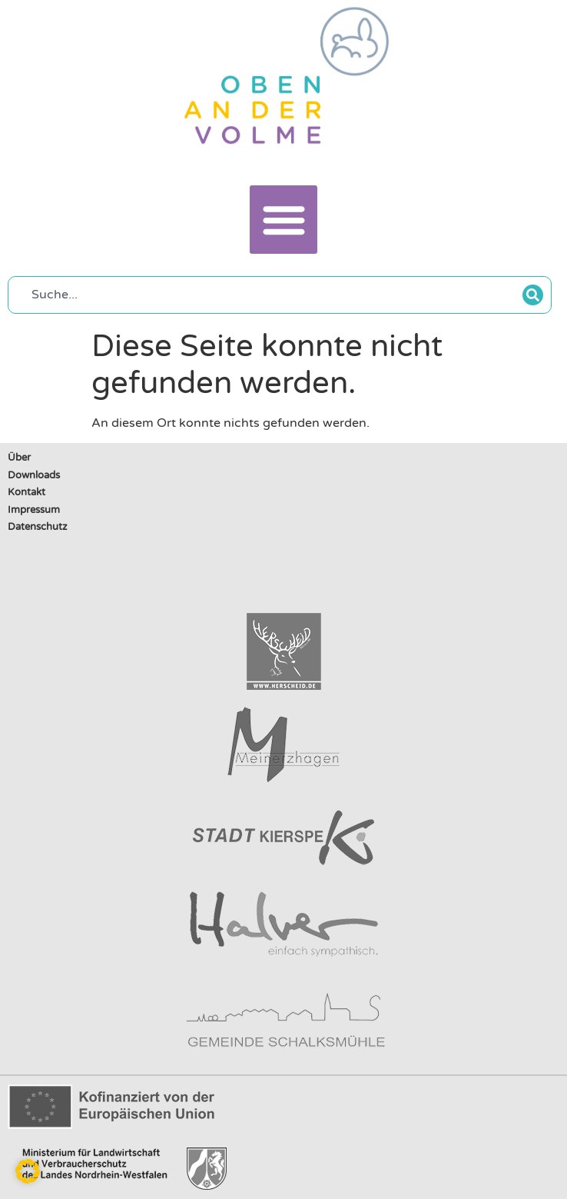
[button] (284, 219)
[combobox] (269, 295)
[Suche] (532, 295)
